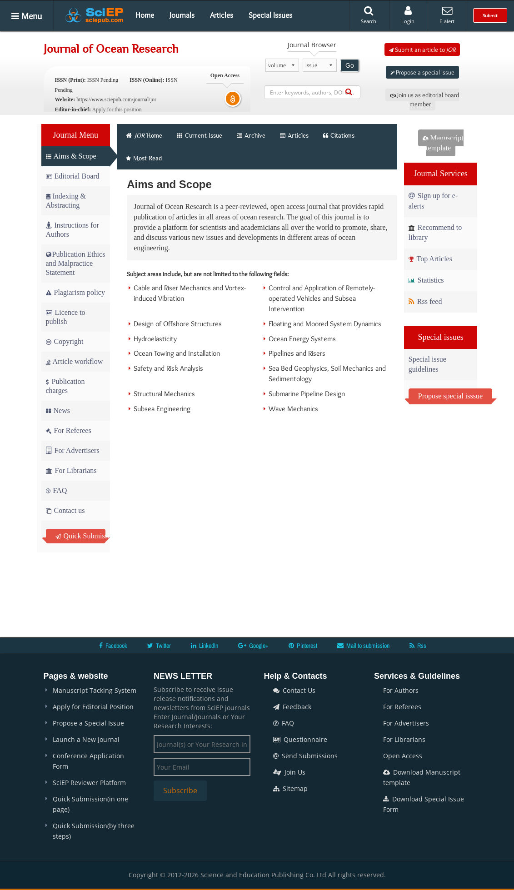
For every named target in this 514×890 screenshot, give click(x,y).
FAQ (56, 490)
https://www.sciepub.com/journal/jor (116, 99)
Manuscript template (443, 143)
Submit (490, 15)
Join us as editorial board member (424, 99)
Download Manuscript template (421, 777)
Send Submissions (305, 755)
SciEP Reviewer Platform (89, 782)
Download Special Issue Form (423, 804)
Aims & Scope (71, 156)
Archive (251, 135)
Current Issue (199, 135)
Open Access (402, 755)
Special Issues (270, 15)
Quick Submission (80, 536)
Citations (338, 135)
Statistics (426, 280)
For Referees (68, 430)
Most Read (144, 158)
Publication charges (65, 386)
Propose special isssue (450, 396)
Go (349, 65)
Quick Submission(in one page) (90, 804)
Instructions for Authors (72, 229)
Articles (221, 15)
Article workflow (74, 361)
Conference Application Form (88, 761)
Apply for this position (116, 109)
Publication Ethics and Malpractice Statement (75, 263)
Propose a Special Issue (88, 723)
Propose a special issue (422, 72)
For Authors (401, 690)
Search (368, 15)
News (58, 410)
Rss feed (425, 301)
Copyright (65, 341)
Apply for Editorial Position (93, 706)
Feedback (292, 706)
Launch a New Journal (86, 739)
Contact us (65, 510)
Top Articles (430, 259)
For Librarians (71, 470)
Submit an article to (422, 49)
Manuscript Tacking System (94, 690)
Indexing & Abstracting (66, 200)
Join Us (289, 772)
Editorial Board (73, 176)
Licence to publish (65, 316)
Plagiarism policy (75, 292)
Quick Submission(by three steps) (94, 830)
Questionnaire (300, 739)
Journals (182, 15)
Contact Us (294, 690)
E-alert (446, 15)
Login (407, 15)
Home (144, 15)
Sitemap (290, 788)
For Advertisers (73, 450)
